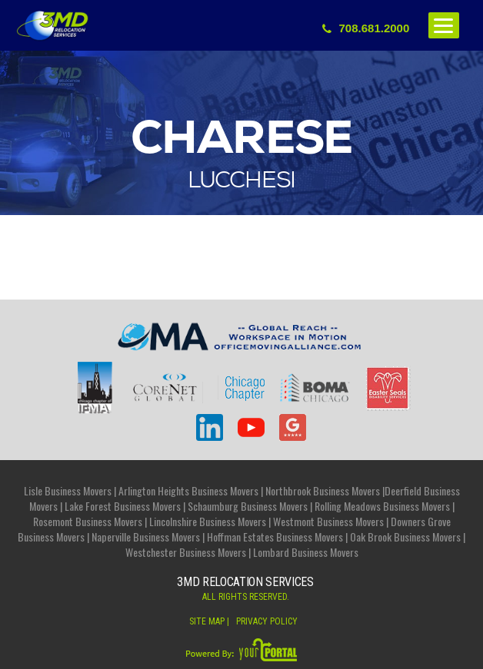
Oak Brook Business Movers (405, 536)
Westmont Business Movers (328, 521)
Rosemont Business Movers (87, 521)
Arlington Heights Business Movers (188, 490)
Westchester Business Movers (185, 552)
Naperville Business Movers (146, 536)
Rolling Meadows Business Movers (382, 506)
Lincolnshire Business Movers (207, 521)
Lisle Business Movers (68, 490)
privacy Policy (267, 621)
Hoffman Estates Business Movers (275, 536)
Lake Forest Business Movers (123, 506)
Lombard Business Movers (305, 552)
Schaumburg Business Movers (248, 506)
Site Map (207, 621)
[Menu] (443, 25)
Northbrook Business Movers (322, 490)
